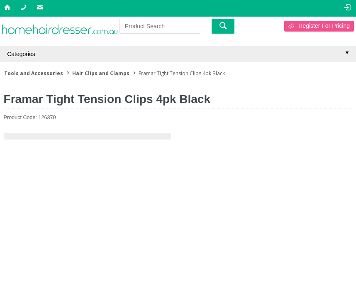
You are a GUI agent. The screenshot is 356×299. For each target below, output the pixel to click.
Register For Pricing (324, 25)
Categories (21, 54)
